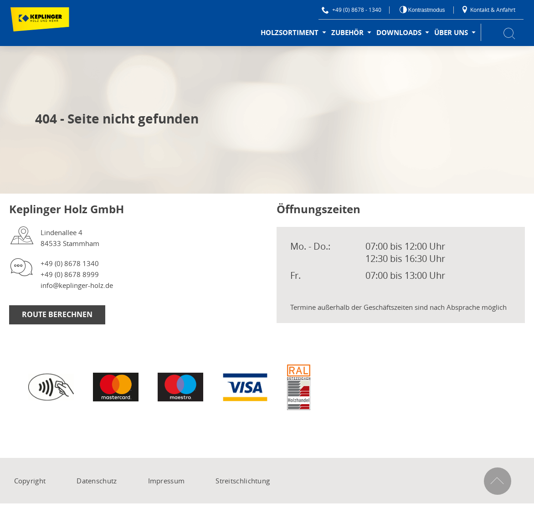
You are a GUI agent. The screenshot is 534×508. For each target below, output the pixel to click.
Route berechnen (57, 314)
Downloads (398, 32)
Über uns (451, 32)
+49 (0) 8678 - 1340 (351, 9)
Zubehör (347, 32)
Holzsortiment (289, 32)
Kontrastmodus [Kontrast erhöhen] (426, 10)
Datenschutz (97, 480)
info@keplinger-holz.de (77, 285)
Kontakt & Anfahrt (488, 9)
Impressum (166, 480)
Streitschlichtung (243, 480)
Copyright (30, 480)
